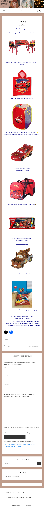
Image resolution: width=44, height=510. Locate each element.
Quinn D (10, 346)
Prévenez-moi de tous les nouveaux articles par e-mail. (20, 433)
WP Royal (28, 505)
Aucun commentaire (33, 347)
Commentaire (7, 400)
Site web (6, 384)
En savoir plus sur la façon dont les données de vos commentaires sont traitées (20, 445)
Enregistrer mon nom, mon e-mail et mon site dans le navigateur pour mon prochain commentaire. (19, 395)
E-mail (6, 376)
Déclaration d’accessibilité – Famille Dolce (16, 493)
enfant (6, 339)
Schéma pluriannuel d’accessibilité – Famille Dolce (19, 497)
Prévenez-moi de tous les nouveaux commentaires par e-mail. (22, 427)
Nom (5, 367)
